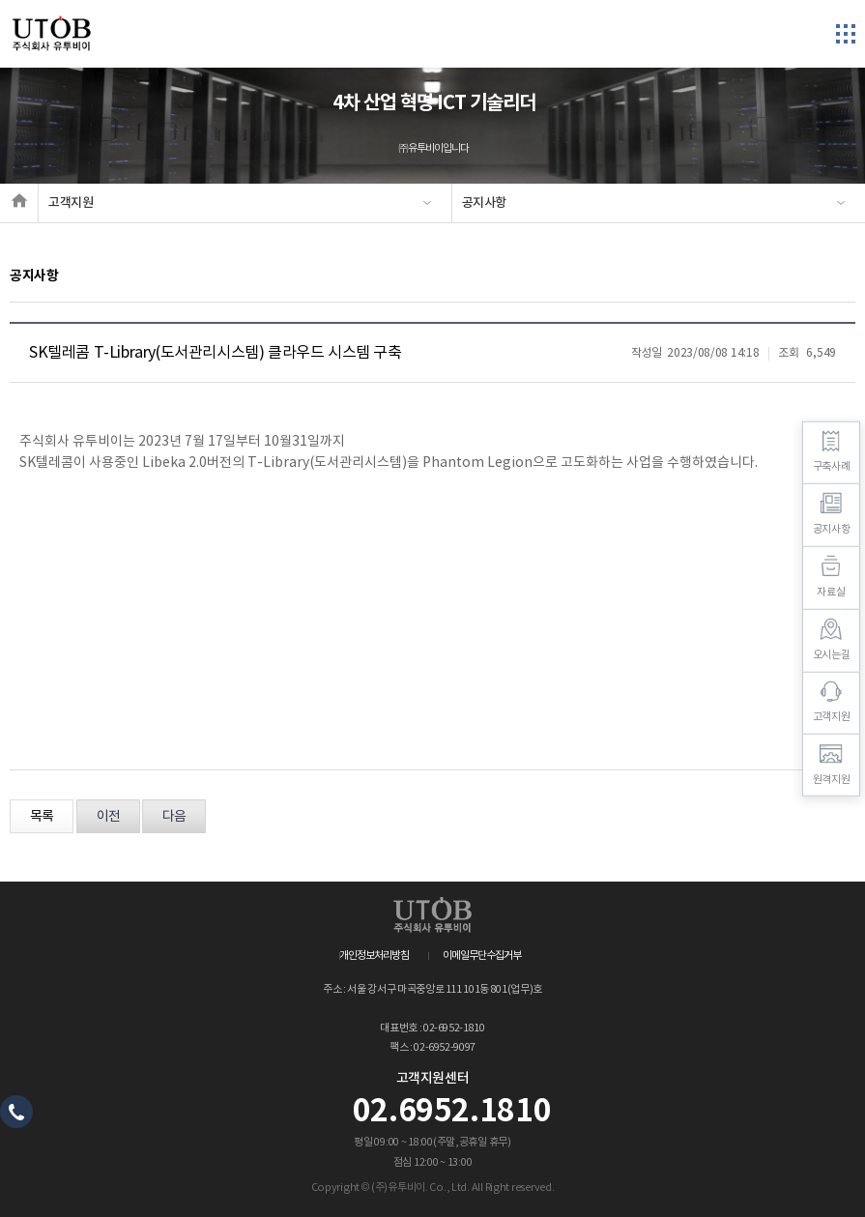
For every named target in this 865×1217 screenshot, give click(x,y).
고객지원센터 (433, 1079)
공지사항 (484, 203)
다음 (174, 817)
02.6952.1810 (452, 1111)
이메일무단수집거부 (482, 955)
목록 (41, 817)
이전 (108, 817)
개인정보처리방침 (374, 955)
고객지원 (71, 203)
